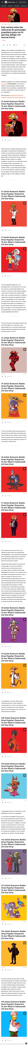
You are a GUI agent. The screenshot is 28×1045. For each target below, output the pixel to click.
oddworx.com (10, 97)
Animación (16, 6)
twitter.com (19, 95)
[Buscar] (16, 2)
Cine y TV (10, 24)
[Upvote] (3, 45)
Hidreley (4, 40)
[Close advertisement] (26, 1043)
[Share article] (24, 113)
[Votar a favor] (2, 140)
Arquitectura (24, 6)
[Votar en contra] (5, 140)
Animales (10, 6)
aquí (2, 84)
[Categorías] (2, 2)
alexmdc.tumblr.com (20, 97)
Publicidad (3, 6)
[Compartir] (24, 45)
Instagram (13, 95)
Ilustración (4, 24)
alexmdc (3, 137)
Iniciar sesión (22, 2)
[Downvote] (7, 45)
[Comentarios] (14, 45)
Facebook (3, 97)
